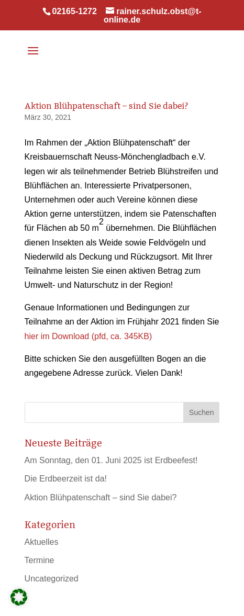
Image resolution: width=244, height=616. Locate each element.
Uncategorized (52, 578)
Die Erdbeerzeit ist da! (66, 478)
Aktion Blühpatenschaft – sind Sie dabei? (101, 497)
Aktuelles (42, 541)
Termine (39, 560)
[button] (19, 597)
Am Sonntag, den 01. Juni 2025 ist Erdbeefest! (111, 460)
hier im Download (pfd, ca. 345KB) (88, 336)
